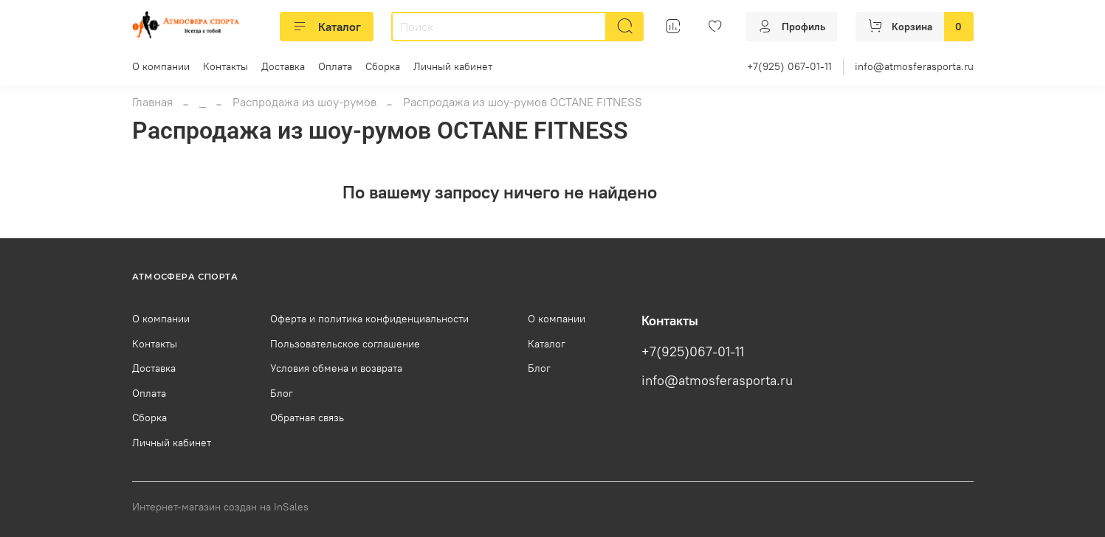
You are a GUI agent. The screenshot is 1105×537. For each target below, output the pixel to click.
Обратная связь (307, 417)
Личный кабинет (452, 66)
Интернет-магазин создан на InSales (220, 506)
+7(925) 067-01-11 (789, 66)
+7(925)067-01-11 (692, 352)
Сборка (382, 66)
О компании (161, 66)
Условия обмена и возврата (336, 368)
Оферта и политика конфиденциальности (369, 318)
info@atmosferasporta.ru (914, 66)
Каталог (326, 26)
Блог (281, 393)
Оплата (335, 66)
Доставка (283, 66)
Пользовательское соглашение (345, 343)
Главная (152, 101)
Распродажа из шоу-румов (304, 101)
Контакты (225, 66)
